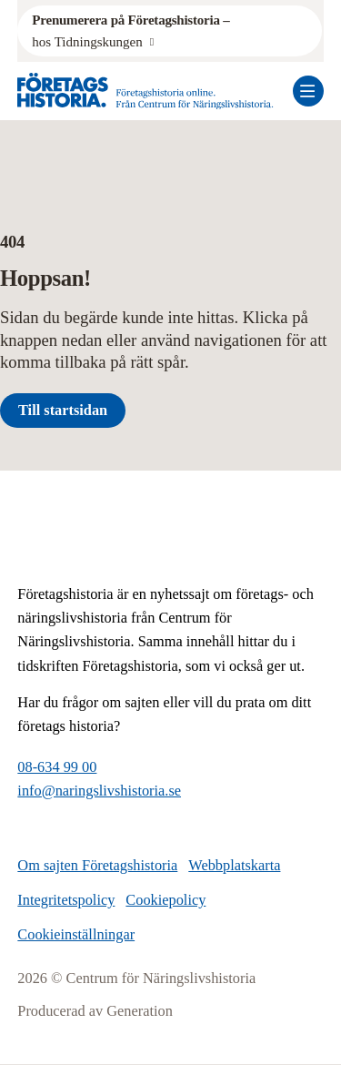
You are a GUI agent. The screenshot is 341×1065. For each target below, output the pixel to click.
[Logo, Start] (145, 91)
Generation (139, 1010)
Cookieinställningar (76, 934)
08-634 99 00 (56, 767)
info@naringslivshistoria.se (99, 790)
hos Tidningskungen (132, 29)
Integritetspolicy (66, 899)
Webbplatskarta (234, 865)
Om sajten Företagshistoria (97, 865)
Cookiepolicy (165, 899)
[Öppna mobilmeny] (308, 91)
